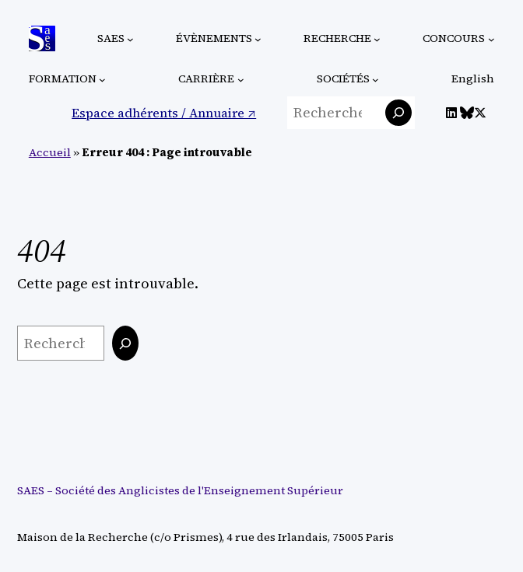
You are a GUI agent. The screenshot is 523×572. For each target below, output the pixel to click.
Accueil (50, 152)
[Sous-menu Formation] (102, 79)
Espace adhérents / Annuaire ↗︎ (164, 112)
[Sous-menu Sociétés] (375, 79)
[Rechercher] (398, 112)
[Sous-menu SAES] (130, 38)
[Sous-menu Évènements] (258, 38)
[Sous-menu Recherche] (377, 38)
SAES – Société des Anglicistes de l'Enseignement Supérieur (180, 490)
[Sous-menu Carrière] (240, 79)
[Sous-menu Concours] (491, 38)
